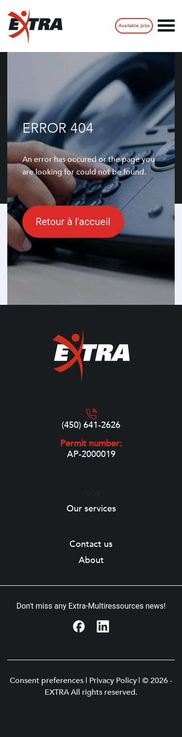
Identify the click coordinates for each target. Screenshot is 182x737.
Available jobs (133, 25)
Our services (91, 509)
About (91, 560)
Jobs (91, 493)
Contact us (91, 544)
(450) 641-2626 (91, 425)
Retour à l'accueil (72, 222)
